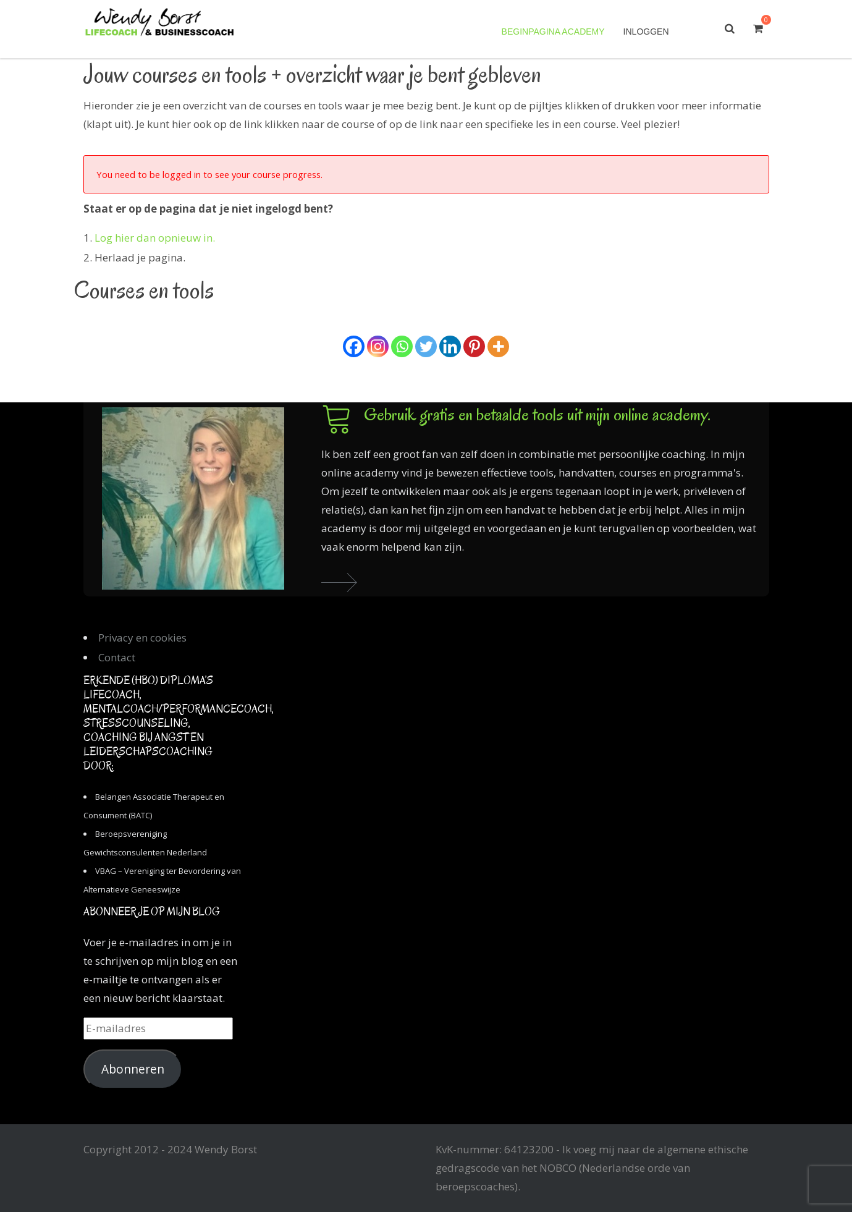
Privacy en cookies (142, 637)
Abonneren (132, 1069)
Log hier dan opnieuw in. (155, 238)
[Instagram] (378, 346)
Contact (116, 657)
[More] (498, 346)
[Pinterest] (474, 346)
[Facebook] (354, 346)
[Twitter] (426, 346)
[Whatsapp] (402, 346)
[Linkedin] (450, 346)
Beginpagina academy (553, 31)
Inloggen (646, 31)
